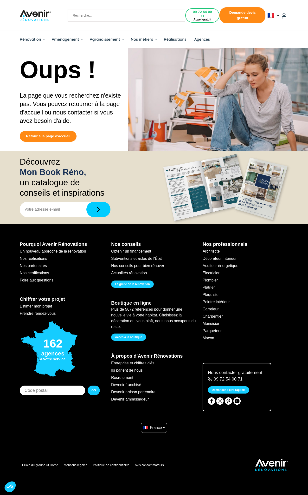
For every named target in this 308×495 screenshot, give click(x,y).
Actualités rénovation (129, 273)
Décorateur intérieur (220, 258)
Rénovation (32, 39)
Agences (202, 39)
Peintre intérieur (216, 302)
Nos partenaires (33, 266)
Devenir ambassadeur (130, 399)
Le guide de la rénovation (132, 284)
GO (93, 390)
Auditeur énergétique (220, 266)
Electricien (211, 273)
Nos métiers (144, 39)
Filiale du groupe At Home (40, 465)
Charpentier (213, 316)
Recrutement (122, 377)
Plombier (210, 280)
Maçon (208, 338)
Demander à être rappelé (228, 390)
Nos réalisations (33, 258)
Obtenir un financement (131, 251)
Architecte (211, 251)
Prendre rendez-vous (38, 313)
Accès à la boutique (128, 337)
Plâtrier (209, 287)
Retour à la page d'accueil (48, 136)
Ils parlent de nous (127, 370)
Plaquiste (210, 295)
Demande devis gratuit (242, 15)
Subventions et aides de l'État (136, 258)
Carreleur (211, 309)
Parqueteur (212, 331)
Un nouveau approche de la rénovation (53, 251)
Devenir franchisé (126, 385)
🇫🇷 (273, 15)
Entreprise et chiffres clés (132, 363)
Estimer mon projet (36, 306)
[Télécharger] (98, 209)
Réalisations (175, 39)
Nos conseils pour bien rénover (137, 266)
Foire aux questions (36, 280)
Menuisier (211, 323)
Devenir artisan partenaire (133, 392)
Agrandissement (107, 39)
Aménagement (67, 39)
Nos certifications (34, 273)
